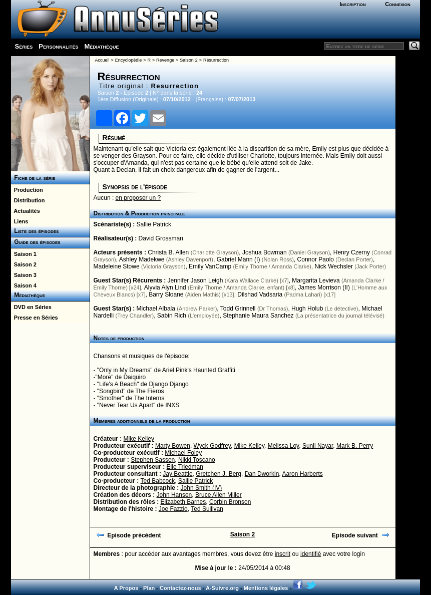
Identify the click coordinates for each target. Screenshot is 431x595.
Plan (149, 588)
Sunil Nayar (317, 445)
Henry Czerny (351, 252)
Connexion (397, 4)
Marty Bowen (172, 445)
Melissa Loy (283, 445)
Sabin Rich (171, 315)
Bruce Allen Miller (218, 494)
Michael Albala (156, 308)
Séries (24, 46)
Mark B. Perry (354, 445)
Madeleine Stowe (117, 266)
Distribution (28, 200)
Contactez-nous (180, 588)
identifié (310, 553)
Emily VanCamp (210, 266)
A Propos (126, 588)
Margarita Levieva (315, 280)
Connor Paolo (315, 259)
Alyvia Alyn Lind (165, 287)
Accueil (102, 60)
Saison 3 (24, 275)
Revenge (165, 60)
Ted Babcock (158, 480)
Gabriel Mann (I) (238, 259)
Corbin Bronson (230, 501)
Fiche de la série (33, 177)
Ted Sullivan (207, 508)
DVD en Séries (31, 307)
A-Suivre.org (222, 588)
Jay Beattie (177, 473)
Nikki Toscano (196, 459)
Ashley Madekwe (142, 259)
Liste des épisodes (35, 230)
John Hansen (174, 494)
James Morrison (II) (324, 287)
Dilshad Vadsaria (259, 294)
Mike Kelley (139, 438)
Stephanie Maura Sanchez (258, 315)
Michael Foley (183, 452)
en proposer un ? (138, 197)
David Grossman (161, 238)
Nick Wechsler (334, 266)
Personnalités (58, 46)
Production (27, 190)
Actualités (25, 211)
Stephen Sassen (153, 459)
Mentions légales (266, 588)
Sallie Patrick (154, 224)
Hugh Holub (307, 308)
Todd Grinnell (238, 308)
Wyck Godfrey (212, 445)
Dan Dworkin (262, 473)
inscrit (282, 553)
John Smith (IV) (201, 487)
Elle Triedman (185, 466)
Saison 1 (24, 254)
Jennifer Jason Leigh (195, 280)
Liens (20, 221)
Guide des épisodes (36, 241)
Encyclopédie (128, 60)
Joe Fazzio (173, 508)
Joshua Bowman (264, 252)
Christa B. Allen (168, 252)
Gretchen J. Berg (218, 473)
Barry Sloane (166, 294)
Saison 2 (24, 264)
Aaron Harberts (302, 473)
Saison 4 (24, 285)
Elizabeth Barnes (183, 501)
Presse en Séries (34, 318)
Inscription (352, 4)
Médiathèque (101, 46)
